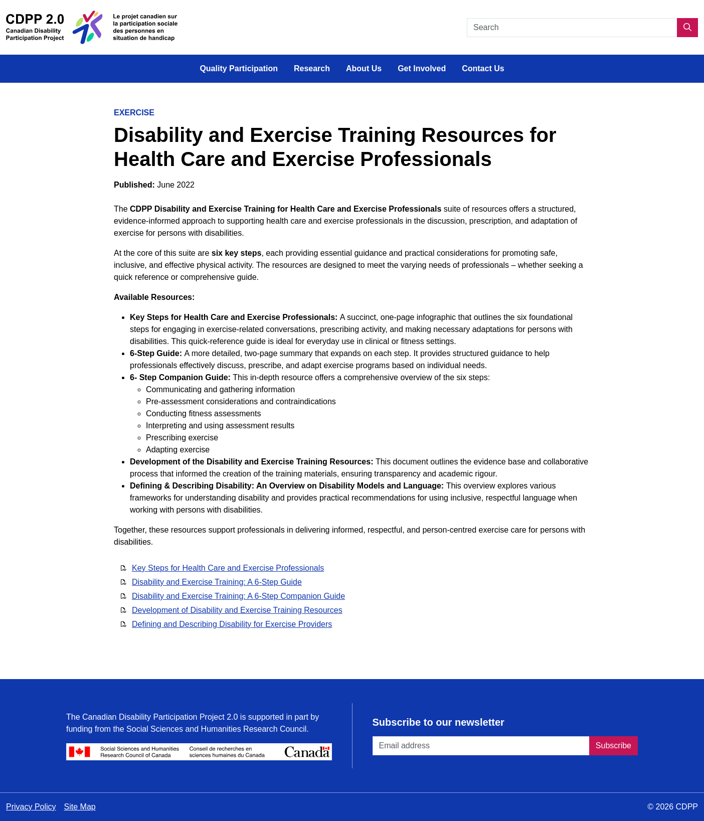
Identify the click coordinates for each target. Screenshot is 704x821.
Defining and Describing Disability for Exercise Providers (232, 624)
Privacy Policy (31, 806)
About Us (364, 68)
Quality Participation (239, 68)
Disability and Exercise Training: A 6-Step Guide (217, 582)
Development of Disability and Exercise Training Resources (237, 610)
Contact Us (483, 68)
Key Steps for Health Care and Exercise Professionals (228, 568)
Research (312, 68)
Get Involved (422, 68)
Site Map (80, 806)
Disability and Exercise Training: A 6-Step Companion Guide (238, 596)
